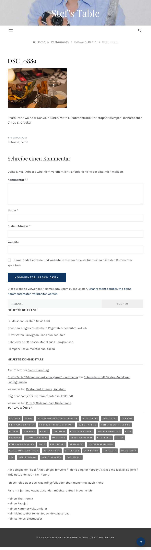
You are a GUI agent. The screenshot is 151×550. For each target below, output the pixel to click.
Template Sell (106, 537)
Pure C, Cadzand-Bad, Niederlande (48, 403)
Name (13, 210)
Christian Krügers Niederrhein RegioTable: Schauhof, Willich (47, 328)
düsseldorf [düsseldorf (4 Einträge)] (110, 418)
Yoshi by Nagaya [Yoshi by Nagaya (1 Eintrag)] (27, 457)
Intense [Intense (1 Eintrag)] (13, 431)
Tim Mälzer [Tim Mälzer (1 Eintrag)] (109, 451)
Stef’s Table (75, 13)
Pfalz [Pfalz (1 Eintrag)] (42, 444)
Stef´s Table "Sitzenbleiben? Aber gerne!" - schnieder (43, 377)
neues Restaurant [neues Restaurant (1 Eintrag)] (81, 438)
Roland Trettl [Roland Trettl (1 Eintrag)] (52, 451)
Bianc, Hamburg (38, 370)
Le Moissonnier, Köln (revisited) (29, 321)
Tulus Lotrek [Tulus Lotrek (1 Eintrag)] (128, 451)
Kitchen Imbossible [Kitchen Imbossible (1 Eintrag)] (81, 431)
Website (13, 242)
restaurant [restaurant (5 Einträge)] (77, 444)
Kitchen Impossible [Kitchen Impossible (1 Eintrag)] (109, 431)
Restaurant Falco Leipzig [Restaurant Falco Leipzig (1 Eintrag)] (24, 451)
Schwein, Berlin (18, 142)
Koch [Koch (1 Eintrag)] (128, 431)
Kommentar (17, 180)
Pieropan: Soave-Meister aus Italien (31, 349)
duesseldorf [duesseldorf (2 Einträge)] (90, 418)
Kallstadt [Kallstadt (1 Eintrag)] (59, 431)
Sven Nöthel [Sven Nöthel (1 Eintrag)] (91, 451)
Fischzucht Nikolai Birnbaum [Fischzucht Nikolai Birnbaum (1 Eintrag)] (56, 425)
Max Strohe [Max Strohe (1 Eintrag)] (59, 438)
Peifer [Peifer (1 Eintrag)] (119, 438)
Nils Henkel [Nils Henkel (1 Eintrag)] (104, 438)
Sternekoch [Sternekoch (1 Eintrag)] (72, 451)
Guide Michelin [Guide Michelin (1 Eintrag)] (87, 425)
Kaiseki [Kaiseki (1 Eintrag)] (44, 431)
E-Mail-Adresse (19, 226)
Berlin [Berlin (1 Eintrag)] (29, 418)
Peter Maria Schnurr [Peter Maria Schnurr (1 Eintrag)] (21, 444)
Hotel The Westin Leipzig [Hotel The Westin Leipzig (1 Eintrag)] (115, 425)
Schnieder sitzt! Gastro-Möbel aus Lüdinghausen (40, 342)
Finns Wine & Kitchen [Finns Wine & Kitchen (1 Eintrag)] (21, 425)
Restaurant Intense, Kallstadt (46, 389)
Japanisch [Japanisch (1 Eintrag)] (29, 431)
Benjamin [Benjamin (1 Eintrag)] (14, 418)
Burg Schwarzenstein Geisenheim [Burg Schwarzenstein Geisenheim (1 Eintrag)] (57, 418)
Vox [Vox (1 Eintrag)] (11, 457)
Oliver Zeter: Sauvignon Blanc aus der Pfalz (36, 335)
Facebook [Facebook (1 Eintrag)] (127, 418)
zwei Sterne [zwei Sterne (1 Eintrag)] (74, 457)
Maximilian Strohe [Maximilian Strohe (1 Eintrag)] (36, 438)
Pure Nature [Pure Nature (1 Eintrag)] (57, 444)
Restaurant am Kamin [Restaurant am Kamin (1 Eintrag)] (100, 444)
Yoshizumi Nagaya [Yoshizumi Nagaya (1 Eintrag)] (51, 457)
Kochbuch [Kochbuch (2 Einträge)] (15, 438)
